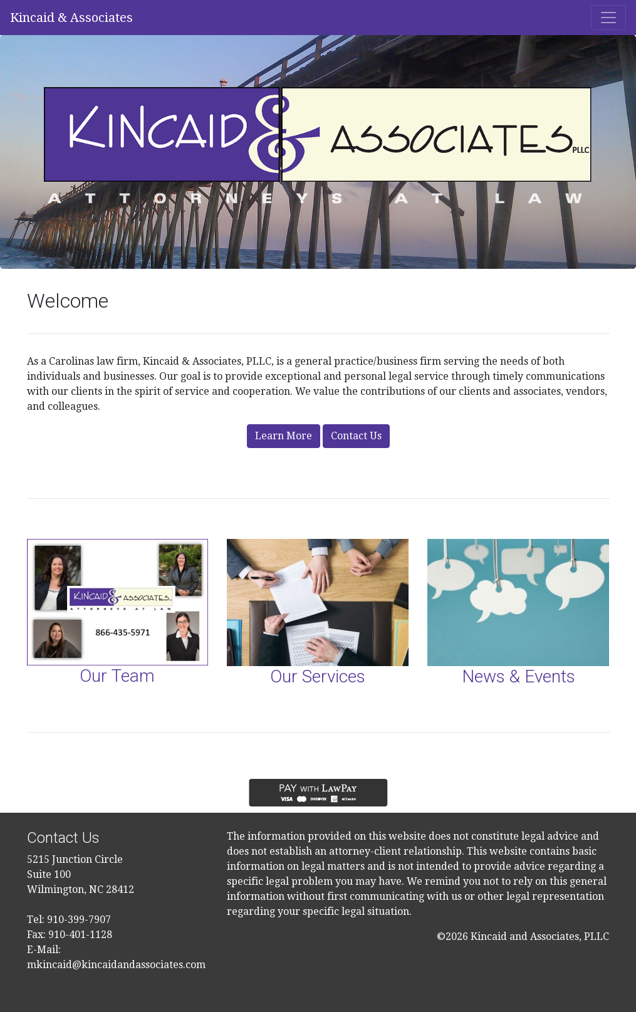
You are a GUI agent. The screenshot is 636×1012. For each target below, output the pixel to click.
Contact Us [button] (356, 436)
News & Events (518, 676)
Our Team (117, 675)
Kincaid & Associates (71, 17)
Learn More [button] (283, 436)
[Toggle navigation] (608, 17)
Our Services (317, 676)
